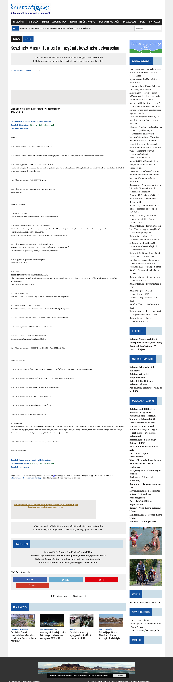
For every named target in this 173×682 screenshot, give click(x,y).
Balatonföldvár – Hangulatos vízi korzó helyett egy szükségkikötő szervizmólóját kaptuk (146, 229)
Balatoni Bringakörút (107, 21)
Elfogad (120, 675)
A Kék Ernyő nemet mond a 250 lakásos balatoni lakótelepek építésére (146, 209)
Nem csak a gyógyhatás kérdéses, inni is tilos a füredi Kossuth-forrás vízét (147, 72)
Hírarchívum (16, 21)
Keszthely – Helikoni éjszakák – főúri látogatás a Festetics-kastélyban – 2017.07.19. (52, 629)
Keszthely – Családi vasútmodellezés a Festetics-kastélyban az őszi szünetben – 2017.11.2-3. (21, 631)
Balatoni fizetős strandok (80, 21)
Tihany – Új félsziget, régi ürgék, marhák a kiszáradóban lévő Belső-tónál (147, 199)
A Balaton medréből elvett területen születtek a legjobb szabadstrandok (67, 57)
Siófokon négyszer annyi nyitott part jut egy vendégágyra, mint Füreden (68, 60)
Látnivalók (31, 21)
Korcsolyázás (127, 21)
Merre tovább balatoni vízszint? (146, 103)
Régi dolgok (152, 21)
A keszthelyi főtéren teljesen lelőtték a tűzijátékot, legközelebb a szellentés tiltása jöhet (147, 96)
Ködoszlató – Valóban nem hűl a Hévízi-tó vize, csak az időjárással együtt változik (146, 110)
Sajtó (140, 21)
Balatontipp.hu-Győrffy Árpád (21, 677)
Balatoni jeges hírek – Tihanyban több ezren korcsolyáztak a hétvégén (112, 629)
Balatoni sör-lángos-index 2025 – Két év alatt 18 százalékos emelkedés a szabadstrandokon (146, 257)
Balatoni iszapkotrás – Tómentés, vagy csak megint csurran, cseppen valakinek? (147, 151)
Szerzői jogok (137, 618)
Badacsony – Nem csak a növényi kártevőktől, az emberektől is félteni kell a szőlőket (146, 189)
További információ (103, 675)
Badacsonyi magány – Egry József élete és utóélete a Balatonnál (144, 433)
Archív (72, 624)
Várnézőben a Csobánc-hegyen (146, 453)
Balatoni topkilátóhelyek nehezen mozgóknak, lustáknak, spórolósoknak (67, 555)
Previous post (58, 590)
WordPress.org (139, 621)
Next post (79, 590)
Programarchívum (17, 624)
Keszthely (23, 572)
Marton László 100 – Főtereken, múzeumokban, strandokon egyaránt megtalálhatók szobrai (146, 141)
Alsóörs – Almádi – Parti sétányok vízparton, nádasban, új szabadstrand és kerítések (147, 131)
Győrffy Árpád (23, 70)
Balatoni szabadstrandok (52, 21)
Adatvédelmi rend (154, 618)
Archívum (135, 597)
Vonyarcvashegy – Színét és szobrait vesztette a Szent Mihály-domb (147, 219)
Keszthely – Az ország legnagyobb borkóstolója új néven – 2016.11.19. (82, 629)
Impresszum (137, 614)
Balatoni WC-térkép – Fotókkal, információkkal (67, 552)
